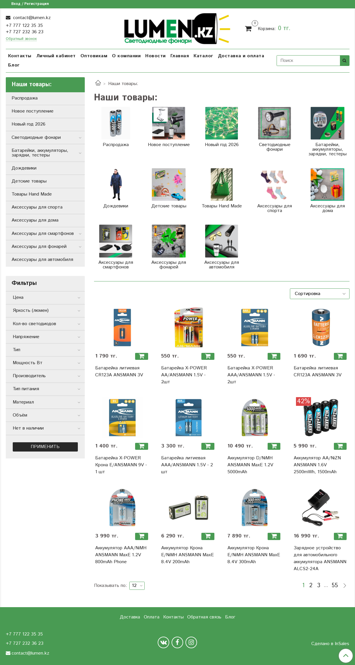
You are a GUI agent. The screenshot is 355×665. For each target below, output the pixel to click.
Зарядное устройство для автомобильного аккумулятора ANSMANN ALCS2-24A (320, 558)
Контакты (20, 56)
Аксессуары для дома (35, 220)
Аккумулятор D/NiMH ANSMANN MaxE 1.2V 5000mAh (250, 465)
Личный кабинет (56, 56)
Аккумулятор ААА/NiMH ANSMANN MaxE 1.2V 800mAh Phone (120, 555)
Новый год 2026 (28, 124)
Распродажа (25, 98)
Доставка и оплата (241, 56)
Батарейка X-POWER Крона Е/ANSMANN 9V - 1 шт (121, 465)
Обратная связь (204, 617)
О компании (126, 56)
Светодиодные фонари (36, 137)
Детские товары (29, 181)
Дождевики (24, 168)
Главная (179, 56)
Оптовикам (94, 56)
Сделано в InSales (330, 644)
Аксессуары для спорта (37, 207)
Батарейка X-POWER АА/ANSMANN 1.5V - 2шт (184, 375)
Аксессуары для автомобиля (42, 259)
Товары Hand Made (32, 194)
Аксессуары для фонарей (39, 246)
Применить (45, 446)
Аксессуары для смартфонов (43, 233)
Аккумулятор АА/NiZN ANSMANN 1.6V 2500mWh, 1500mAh (317, 465)
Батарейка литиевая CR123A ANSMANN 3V (119, 371)
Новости (155, 56)
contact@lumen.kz (31, 17)
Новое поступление (33, 111)
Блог (14, 65)
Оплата (151, 617)
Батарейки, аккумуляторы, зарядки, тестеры (40, 153)
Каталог (203, 56)
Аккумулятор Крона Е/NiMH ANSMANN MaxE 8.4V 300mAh (253, 555)
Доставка (130, 617)
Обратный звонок (21, 39)
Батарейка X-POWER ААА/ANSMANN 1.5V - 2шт (251, 375)
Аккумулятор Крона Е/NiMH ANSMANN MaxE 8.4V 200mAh (187, 555)
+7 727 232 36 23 (24, 32)
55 (335, 586)
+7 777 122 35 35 (24, 25)
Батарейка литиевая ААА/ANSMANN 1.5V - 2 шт (187, 465)
